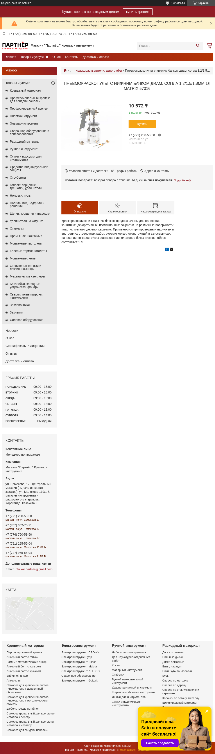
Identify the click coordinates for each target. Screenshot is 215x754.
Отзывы (11, 353)
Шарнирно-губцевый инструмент (133, 692)
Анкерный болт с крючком (24, 671)
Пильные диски (172, 657)
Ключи (116, 665)
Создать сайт (9, 3)
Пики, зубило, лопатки (177, 671)
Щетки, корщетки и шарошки (30, 213)
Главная (10, 57)
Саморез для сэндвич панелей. (27, 730)
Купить (142, 124)
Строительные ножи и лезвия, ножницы (25, 267)
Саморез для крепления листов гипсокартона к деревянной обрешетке (27, 688)
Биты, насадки (171, 666)
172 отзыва (178, 3)
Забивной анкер (17, 675)
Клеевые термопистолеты (28, 251)
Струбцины (18, 177)
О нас (56, 57)
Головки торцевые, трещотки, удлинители (26, 186)
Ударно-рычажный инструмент (132, 687)
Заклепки (16, 312)
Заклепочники (20, 305)
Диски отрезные (172, 652)
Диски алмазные (173, 661)
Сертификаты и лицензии (25, 346)
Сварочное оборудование (78, 675)
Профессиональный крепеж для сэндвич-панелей (30, 99)
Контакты (71, 57)
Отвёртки (118, 674)
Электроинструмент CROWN (80, 652)
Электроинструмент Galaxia (79, 680)
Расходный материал (25, 141)
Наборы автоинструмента (129, 652)
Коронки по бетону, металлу (180, 698)
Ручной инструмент (24, 149)
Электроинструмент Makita (79, 666)
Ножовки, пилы (20, 195)
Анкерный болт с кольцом (24, 666)
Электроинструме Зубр (76, 657)
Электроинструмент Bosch (78, 661)
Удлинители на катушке (26, 221)
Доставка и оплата (96, 57)
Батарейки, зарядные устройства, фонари (25, 285)
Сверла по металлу (175, 680)
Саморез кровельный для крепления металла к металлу (31, 723)
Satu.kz (126, 745)
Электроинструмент (24, 123)
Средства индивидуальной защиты (29, 168)
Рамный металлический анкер (27, 661)
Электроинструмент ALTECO (80, 671)
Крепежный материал (25, 90)
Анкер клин (14, 680)
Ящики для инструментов (128, 697)
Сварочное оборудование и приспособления (29, 132)
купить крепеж (137, 12)
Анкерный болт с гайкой (22, 657)
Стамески (17, 228)
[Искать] (198, 46)
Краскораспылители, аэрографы (99, 70)
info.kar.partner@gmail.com (33, 569)
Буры (165, 675)
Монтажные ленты (23, 258)
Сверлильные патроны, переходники (26, 296)
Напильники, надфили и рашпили (27, 204)
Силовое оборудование (26, 320)
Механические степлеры (27, 276)
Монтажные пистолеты (26, 243)
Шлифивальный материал (179, 702)
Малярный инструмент (127, 670)
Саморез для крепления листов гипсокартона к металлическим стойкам (27, 700)
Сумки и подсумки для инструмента (26, 158)
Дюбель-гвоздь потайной (23, 708)
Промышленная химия (26, 236)
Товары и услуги (32, 57)
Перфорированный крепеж (29, 108)
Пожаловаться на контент (134, 749)
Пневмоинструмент (23, 116)
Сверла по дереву (174, 685)
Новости (11, 330)
